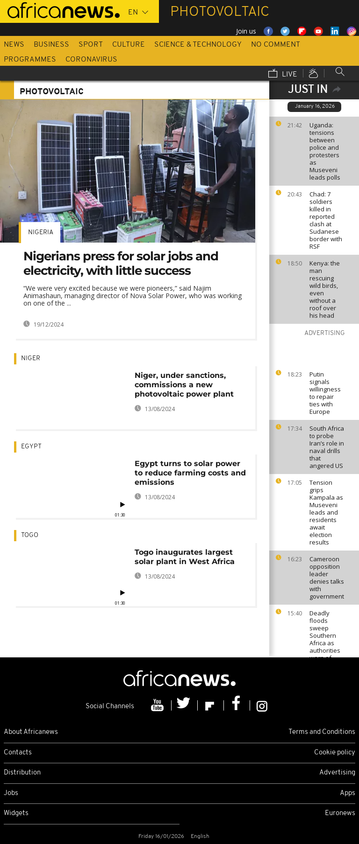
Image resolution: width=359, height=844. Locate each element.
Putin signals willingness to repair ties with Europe (325, 392)
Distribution (22, 772)
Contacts (18, 752)
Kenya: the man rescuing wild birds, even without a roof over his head (324, 289)
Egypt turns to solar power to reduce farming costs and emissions (190, 473)
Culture (128, 45)
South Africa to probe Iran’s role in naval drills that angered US (326, 447)
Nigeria (40, 232)
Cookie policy (334, 752)
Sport (91, 45)
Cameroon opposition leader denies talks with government (326, 577)
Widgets (16, 813)
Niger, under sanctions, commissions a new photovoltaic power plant (184, 384)
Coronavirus (91, 59)
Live (282, 74)
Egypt (31, 446)
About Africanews (31, 732)
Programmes (30, 59)
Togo (29, 535)
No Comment (275, 45)
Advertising (337, 772)
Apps (347, 793)
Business (51, 45)
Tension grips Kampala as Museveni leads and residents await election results (326, 512)
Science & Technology (198, 45)
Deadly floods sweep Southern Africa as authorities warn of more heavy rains (326, 643)
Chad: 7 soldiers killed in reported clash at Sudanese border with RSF (325, 220)
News (14, 45)
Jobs (11, 793)
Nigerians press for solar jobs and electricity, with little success (120, 263)
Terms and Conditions (321, 732)
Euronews (340, 813)
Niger (30, 358)
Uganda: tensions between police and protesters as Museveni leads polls (324, 151)
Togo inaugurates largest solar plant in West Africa (185, 557)
